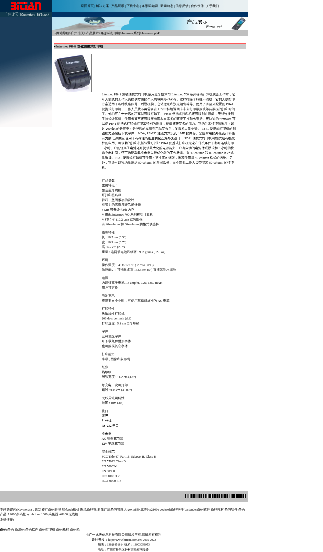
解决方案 (102, 6)
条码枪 (75, 529)
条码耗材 (217, 509)
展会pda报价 (71, 509)
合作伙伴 (197, 6)
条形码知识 (150, 6)
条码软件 (231, 509)
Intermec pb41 (151, 33)
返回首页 (87, 6)
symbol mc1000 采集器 (42, 514)
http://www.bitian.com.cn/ (125, 540)
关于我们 (212, 6)
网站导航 (62, 33)
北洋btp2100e (149, 509)
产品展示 (117, 6)
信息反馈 (182, 6)
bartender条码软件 (197, 509)
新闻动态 (166, 6)
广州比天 (77, 33)
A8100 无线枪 (68, 514)
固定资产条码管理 (48, 509)
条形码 (19, 529)
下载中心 (133, 6)
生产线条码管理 (112, 509)
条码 (10, 529)
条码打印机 (47, 529)
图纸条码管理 (90, 509)
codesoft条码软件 (172, 509)
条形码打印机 (110, 33)
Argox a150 (132, 509)
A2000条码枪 (16, 514)
